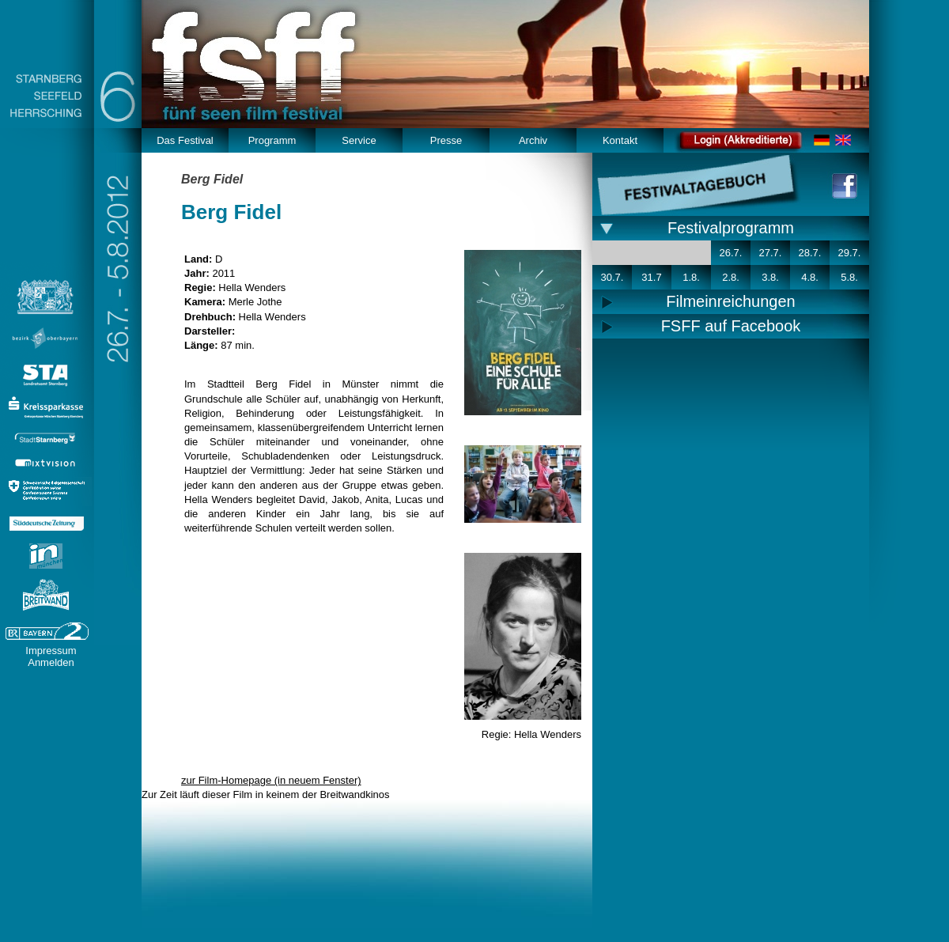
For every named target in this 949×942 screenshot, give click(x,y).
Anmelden (51, 662)
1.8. (691, 277)
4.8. (810, 277)
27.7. (770, 253)
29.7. (849, 253)
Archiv (533, 140)
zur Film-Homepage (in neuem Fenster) (271, 780)
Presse (446, 140)
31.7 (651, 277)
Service (359, 140)
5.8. (849, 277)
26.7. (731, 253)
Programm (272, 140)
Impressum (50, 650)
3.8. (770, 277)
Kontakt (620, 140)
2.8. (730, 277)
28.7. (810, 253)
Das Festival (185, 140)
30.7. (612, 277)
